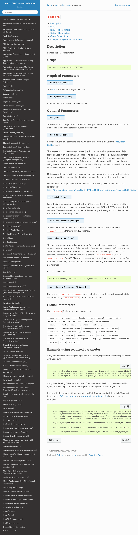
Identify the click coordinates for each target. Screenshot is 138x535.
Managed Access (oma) (12, 446)
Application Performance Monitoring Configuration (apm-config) (18, 62)
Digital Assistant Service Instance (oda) (19, 246)
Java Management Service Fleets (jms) (18, 384)
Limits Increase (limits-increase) (16, 416)
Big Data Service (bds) (12, 102)
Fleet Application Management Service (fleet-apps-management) (19, 291)
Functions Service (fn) (12, 303)
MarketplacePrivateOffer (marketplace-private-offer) (19, 466)
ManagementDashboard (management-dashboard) (19, 455)
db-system (66, 5)
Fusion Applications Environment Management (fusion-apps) (16, 308)
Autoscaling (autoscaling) (13, 90)
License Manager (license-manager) (17, 412)
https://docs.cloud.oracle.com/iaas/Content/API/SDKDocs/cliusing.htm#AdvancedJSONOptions (92, 190)
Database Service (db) (12, 226)
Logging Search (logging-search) (16, 436)
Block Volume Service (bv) (13, 106)
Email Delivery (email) (12, 262)
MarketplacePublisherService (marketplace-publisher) (15, 472)
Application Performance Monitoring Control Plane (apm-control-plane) (18, 68)
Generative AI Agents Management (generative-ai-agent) (17, 321)
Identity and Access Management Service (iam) (17, 371)
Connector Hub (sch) (11, 168)
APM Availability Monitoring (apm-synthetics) (17, 49)
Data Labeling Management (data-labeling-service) (17, 203)
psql (56, 5)
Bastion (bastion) (10, 94)
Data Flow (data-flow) (12, 187)
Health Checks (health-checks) (15, 366)
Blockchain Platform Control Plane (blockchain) (17, 111)
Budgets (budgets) (10, 116)
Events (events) (9, 272)
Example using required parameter (66, 39)
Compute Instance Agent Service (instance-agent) (16, 152)
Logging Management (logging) (15, 432)
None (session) (9, 511)
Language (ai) (8, 408)
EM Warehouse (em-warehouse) (16, 258)
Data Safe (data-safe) (11, 208)
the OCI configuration (66, 396)
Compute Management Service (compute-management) (16, 158)
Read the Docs (96, 455)
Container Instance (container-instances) (19, 172)
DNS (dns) (7, 250)
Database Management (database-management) (17, 217)
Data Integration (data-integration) (17, 191)
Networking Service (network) (15, 503)
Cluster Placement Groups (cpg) (16, 143)
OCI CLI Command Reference (21, 3)
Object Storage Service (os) (14, 527)
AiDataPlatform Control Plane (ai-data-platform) (19, 31)
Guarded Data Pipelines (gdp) (15, 362)
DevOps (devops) (10, 242)
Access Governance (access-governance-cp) (19, 24)
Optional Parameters (60, 33)
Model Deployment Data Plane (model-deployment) (19, 482)
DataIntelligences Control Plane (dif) (18, 234)
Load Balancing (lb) (10, 420)
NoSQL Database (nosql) (13, 519)
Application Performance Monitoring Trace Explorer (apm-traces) (18, 74)
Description (55, 23)
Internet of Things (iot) (12, 380)
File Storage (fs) (9, 282)
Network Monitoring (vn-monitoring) (18, 499)
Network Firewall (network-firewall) (17, 495)
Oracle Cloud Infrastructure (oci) (16, 19)
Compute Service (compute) (14, 164)
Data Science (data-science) (14, 212)
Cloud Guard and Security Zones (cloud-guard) (19, 138)
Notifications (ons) (10, 523)
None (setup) (8, 515)
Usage (53, 27)
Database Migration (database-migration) (20, 222)
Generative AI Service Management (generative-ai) (17, 333)
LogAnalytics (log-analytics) (14, 424)
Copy (125, 366)
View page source (122, 5)
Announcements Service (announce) (18, 40)
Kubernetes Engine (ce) (12, 404)
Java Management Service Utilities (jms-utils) (19, 395)
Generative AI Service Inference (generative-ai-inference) (16, 327)
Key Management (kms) (12, 400)
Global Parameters (59, 36)
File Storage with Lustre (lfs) (14, 286)
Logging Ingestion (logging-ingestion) (18, 428)
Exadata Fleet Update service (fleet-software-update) (17, 277)
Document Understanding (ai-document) (20, 254)
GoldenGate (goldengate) (13, 351)
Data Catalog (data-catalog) (14, 183)
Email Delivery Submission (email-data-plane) (19, 267)
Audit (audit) (8, 86)
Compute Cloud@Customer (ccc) (16, 147)
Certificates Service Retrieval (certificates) (15, 127)
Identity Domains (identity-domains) (18, 376)
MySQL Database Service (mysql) (16, 492)
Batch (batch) (8, 98)
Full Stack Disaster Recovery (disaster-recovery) (18, 298)
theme (74, 455)
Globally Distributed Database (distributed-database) (15, 346)
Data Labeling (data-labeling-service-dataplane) (18, 196)
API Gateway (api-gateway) (14, 44)
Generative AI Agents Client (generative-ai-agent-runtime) (19, 314)
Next (125, 440)
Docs (49, 5)
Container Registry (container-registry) (18, 175)
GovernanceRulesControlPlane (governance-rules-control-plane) (16, 356)
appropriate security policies (94, 396)
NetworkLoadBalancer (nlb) (14, 507)
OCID (53, 90)
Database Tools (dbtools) (13, 230)
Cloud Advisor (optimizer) (13, 133)
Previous (54, 440)
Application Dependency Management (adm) (19, 55)
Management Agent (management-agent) (20, 450)
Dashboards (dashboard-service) (16, 179)
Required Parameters (60, 30)
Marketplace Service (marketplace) (17, 461)
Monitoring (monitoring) (13, 488)
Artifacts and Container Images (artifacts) (16, 81)
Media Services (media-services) (16, 477)
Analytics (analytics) (11, 36)
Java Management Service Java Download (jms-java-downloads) (16, 389)
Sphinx (60, 455)
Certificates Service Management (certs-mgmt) (19, 121)
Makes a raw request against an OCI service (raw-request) (18, 441)
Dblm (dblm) (8, 238)
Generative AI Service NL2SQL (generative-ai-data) (15, 340)
